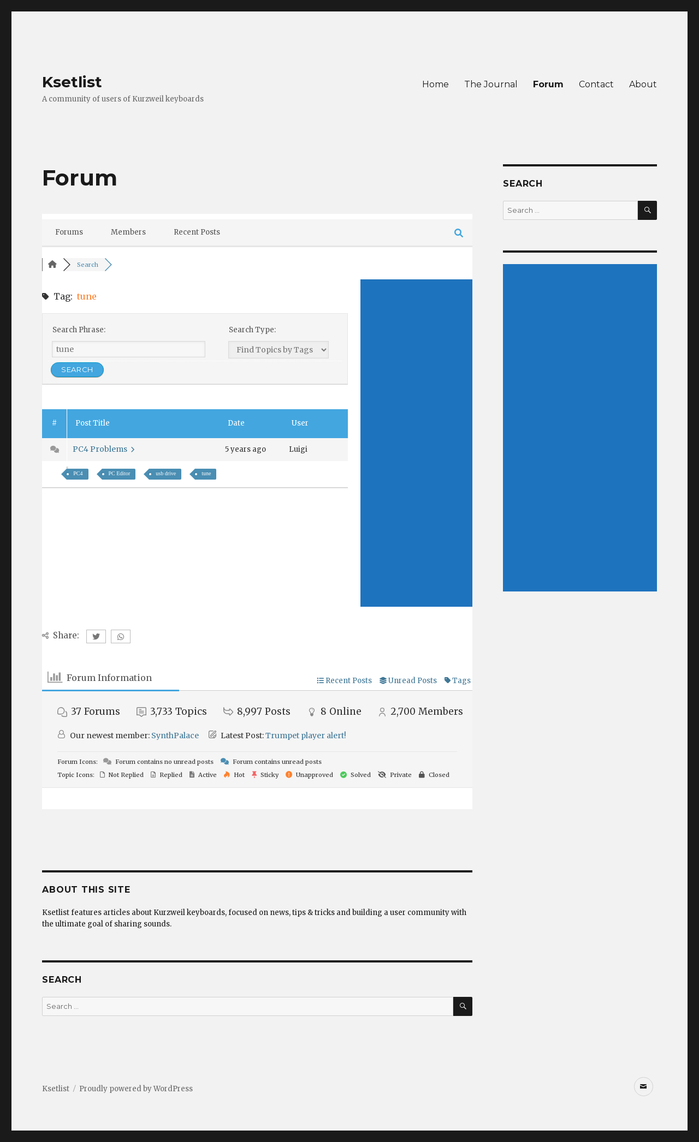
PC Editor (120, 473)
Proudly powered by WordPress (136, 1088)
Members (128, 232)
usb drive (166, 473)
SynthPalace (175, 735)
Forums (69, 232)
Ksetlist (72, 82)
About (643, 84)
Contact (596, 84)
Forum (548, 84)
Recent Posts (197, 232)
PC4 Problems (103, 449)
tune (206, 473)
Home (435, 84)
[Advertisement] (416, 443)
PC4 (77, 473)
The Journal (491, 84)
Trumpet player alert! (305, 735)
